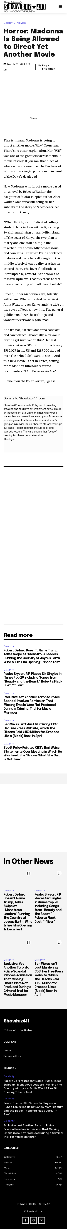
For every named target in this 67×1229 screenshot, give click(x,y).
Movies (22, 23)
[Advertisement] (33, 818)
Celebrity (10, 23)
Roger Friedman (49, 67)
